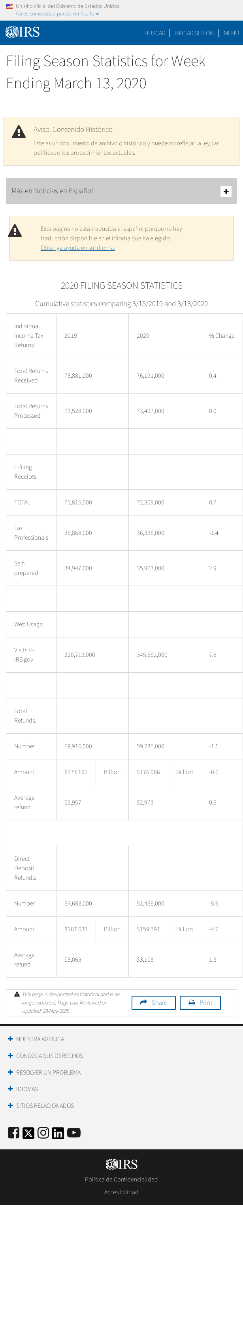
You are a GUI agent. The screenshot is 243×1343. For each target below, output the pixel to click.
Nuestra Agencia (40, 1039)
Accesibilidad (121, 1192)
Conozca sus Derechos (49, 1056)
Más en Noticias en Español (121, 191)
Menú (231, 33)
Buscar (155, 33)
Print (206, 1003)
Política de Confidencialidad (121, 1179)
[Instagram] (43, 1133)
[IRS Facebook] (13, 1133)
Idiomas (27, 1089)
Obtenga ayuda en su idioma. (78, 247)
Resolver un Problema (48, 1072)
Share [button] (159, 1003)
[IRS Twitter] (28, 1135)
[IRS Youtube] (74, 1133)
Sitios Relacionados (45, 1105)
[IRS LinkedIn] (58, 1135)
